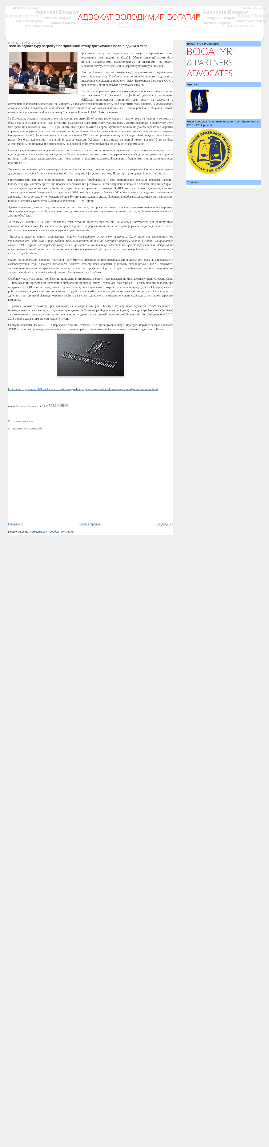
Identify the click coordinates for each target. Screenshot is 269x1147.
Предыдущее (164, 524)
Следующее (16, 524)
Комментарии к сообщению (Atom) (52, 531)
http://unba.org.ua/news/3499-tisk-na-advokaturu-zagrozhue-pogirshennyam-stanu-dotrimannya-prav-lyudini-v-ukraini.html (83, 389)
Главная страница (90, 524)
